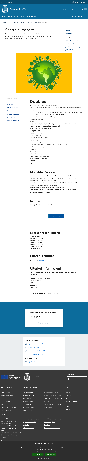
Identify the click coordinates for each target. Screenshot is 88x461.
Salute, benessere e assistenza (53, 404)
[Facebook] (66, 9)
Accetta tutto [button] (37, 454)
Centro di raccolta (32, 22)
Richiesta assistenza (28, 428)
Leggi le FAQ (26, 425)
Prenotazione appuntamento (31, 419)
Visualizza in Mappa (56, 216)
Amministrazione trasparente (52, 419)
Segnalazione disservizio (29, 422)
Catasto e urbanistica (29, 407)
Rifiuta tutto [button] (51, 454)
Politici (3, 404)
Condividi (68, 30)
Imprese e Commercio (29, 401)
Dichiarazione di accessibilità (52, 428)
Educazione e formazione (51, 392)
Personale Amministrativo (8, 407)
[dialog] (44, 451)
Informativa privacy (49, 422)
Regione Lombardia (6, 2)
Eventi (68, 409)
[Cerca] (85, 9)
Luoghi (22, 22)
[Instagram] (70, 9)
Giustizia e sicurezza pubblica (52, 395)
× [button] (86, 443)
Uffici (2, 398)
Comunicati (69, 395)
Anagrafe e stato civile (29, 392)
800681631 (42, 261)
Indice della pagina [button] (12, 99)
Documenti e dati (6, 410)
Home (4, 22)
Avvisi (67, 398)
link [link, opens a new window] (60, 451)
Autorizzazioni (48, 407)
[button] (44, 458)
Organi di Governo (6, 392)
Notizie (68, 392)
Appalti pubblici (27, 404)
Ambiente (47, 401)
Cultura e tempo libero (29, 395)
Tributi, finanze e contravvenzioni (53, 398)
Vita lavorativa (27, 398)
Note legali (47, 425)
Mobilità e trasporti (28, 410)
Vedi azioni (69, 34)
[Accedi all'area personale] (78, 2)
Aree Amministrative (7, 395)
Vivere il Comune (14, 22)
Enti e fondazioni (5, 401)
